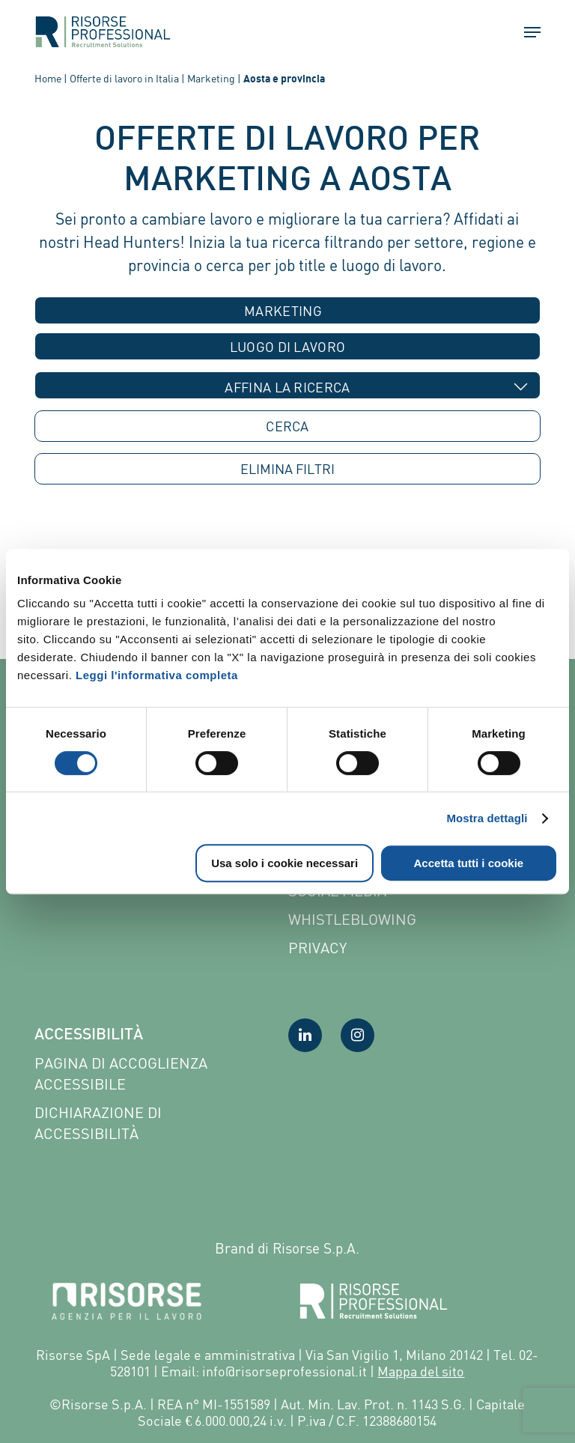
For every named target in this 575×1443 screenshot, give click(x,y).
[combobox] (287, 310)
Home (47, 78)
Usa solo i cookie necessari (284, 863)
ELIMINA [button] (287, 469)
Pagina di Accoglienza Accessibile (120, 1073)
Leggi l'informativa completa (157, 675)
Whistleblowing (352, 919)
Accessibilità (88, 1035)
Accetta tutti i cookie (469, 863)
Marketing (211, 78)
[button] (526, 32)
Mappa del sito (420, 1371)
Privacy (317, 947)
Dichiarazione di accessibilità (98, 1123)
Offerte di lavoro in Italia (124, 78)
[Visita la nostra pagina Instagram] (357, 1035)
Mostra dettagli (486, 818)
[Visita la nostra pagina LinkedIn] (305, 1035)
